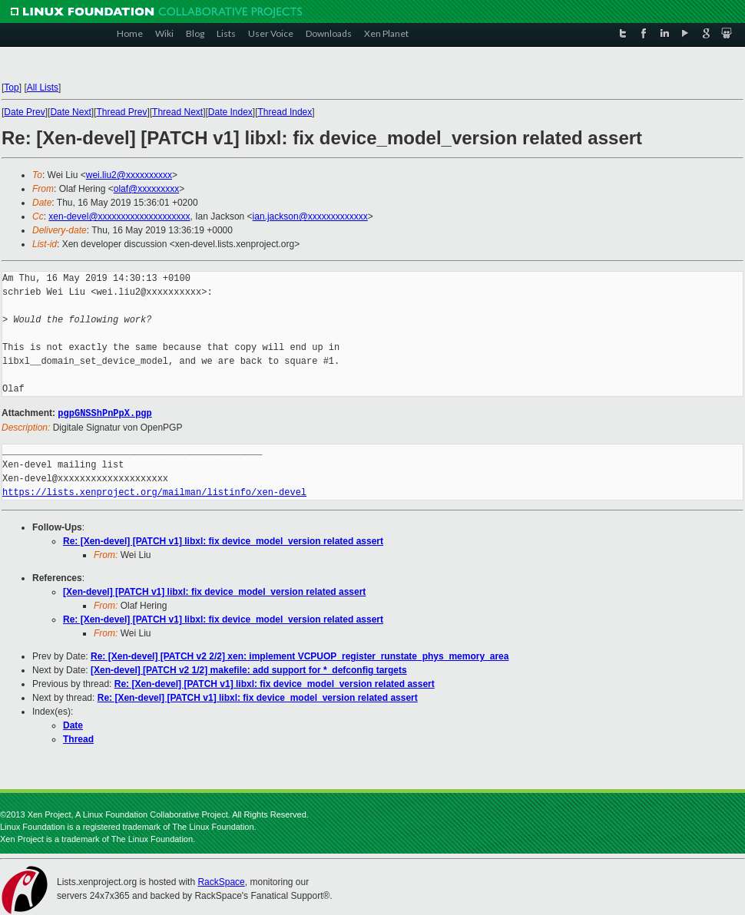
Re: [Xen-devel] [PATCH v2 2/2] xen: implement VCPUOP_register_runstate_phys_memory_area (299, 655)
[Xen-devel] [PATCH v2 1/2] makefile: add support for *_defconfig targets (249, 669)
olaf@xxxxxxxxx (147, 188)
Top (11, 87)
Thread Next (177, 112)
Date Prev (24, 112)
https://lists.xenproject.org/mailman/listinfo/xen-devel (154, 491)
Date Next (70, 112)
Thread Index (285, 112)
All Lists (42, 87)
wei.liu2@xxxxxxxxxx (129, 175)
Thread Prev (121, 112)
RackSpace (220, 881)
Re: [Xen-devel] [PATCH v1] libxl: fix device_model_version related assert (223, 540)
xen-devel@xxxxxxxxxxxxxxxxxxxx (119, 216)
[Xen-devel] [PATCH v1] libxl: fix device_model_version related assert (214, 591)
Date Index (230, 112)
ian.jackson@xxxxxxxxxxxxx (310, 216)
